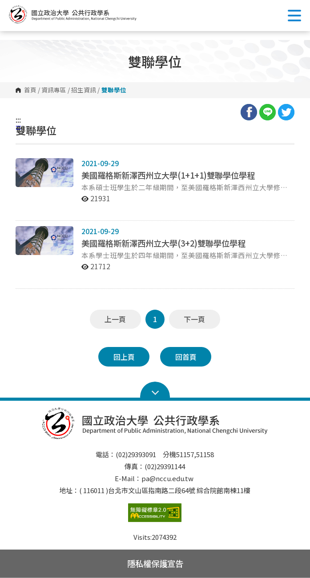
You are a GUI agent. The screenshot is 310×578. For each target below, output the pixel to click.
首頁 (30, 90)
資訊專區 (53, 90)
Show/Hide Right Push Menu (294, 15)
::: (18, 119)
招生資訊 (83, 90)
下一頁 (194, 319)
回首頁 (186, 356)
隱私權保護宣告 (155, 563)
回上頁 (124, 356)
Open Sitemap (155, 390)
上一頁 (115, 319)
